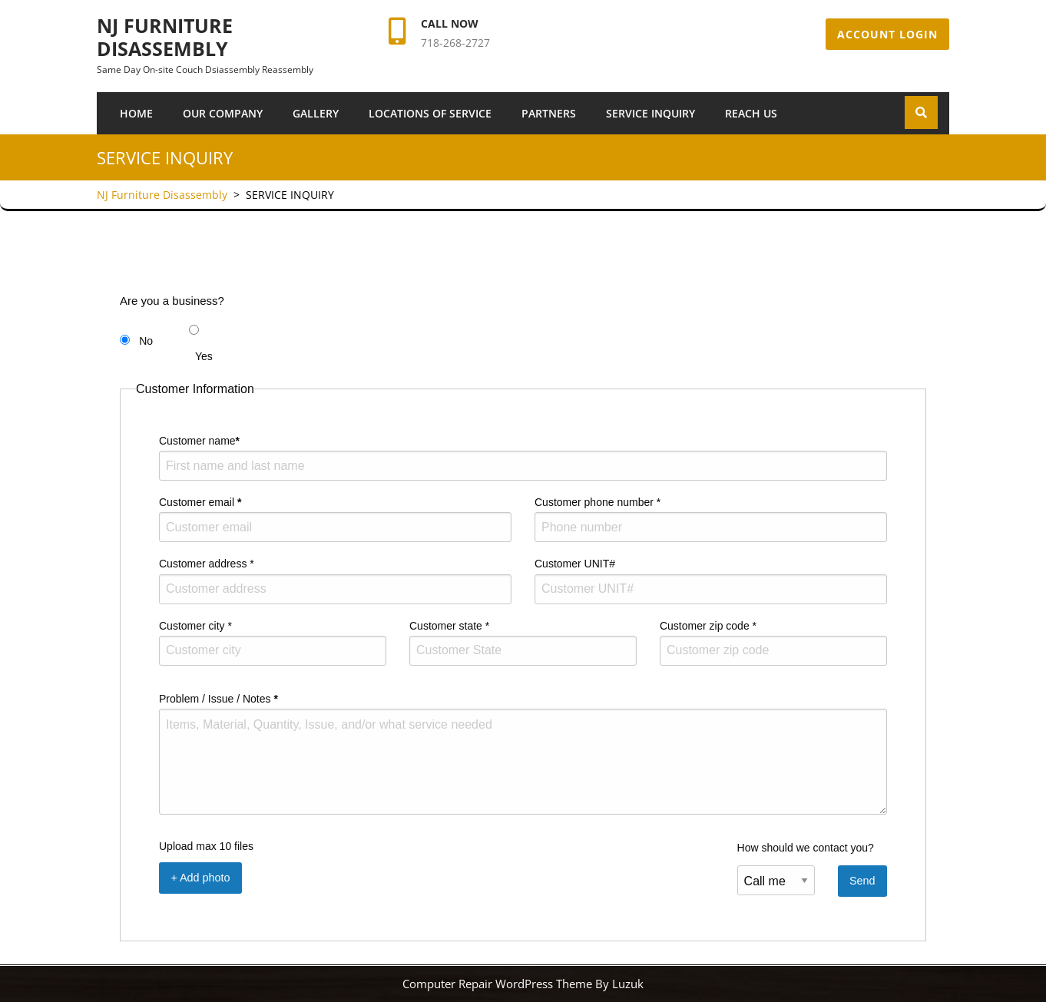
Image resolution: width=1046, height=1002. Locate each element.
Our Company (223, 113)
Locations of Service (430, 113)
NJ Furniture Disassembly (165, 36)
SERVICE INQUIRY (650, 113)
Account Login (887, 34)
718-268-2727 (455, 42)
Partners (548, 113)
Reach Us (751, 113)
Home (136, 113)
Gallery (316, 113)
